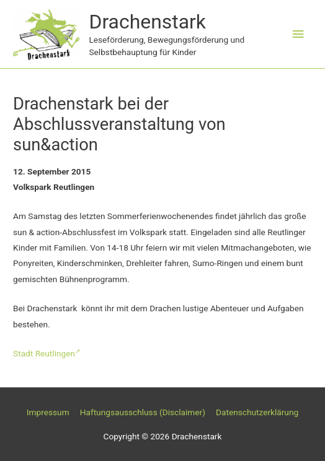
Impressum (48, 412)
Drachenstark (147, 21)
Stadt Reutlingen (46, 353)
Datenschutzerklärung (257, 412)
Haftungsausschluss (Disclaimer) (142, 412)
